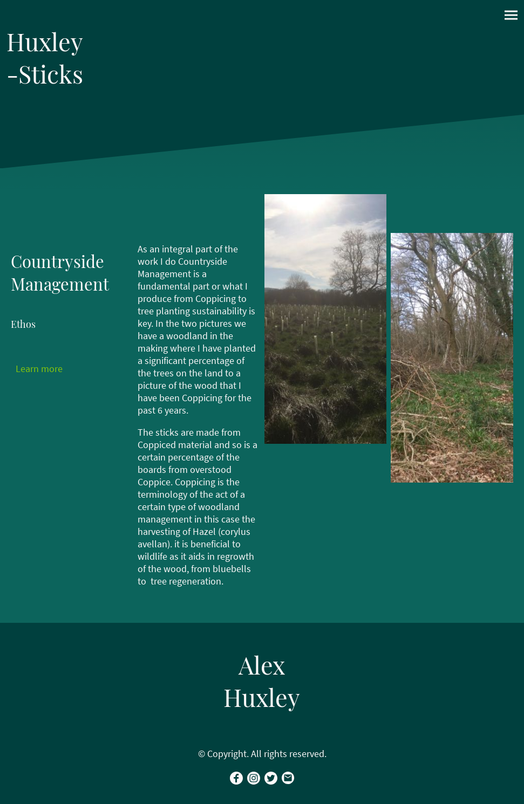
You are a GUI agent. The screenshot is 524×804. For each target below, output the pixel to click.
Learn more (39, 368)
